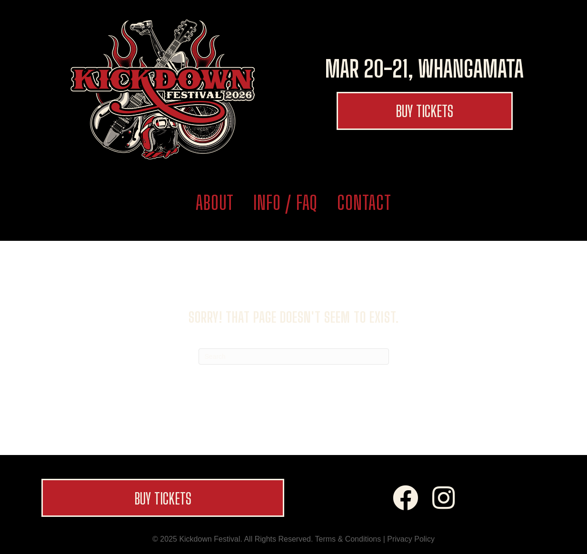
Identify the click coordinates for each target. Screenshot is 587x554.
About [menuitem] (215, 202)
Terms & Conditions (348, 539)
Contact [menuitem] (364, 202)
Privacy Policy (411, 539)
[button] (425, 111)
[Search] (294, 356)
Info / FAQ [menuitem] (285, 202)
